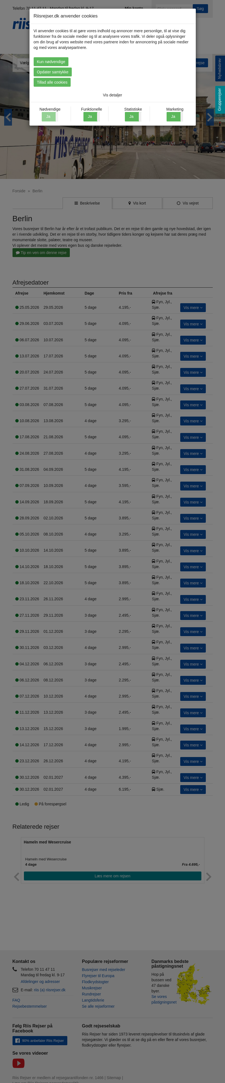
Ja (90, 116)
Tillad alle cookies (52, 82)
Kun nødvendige (51, 61)
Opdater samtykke (53, 72)
